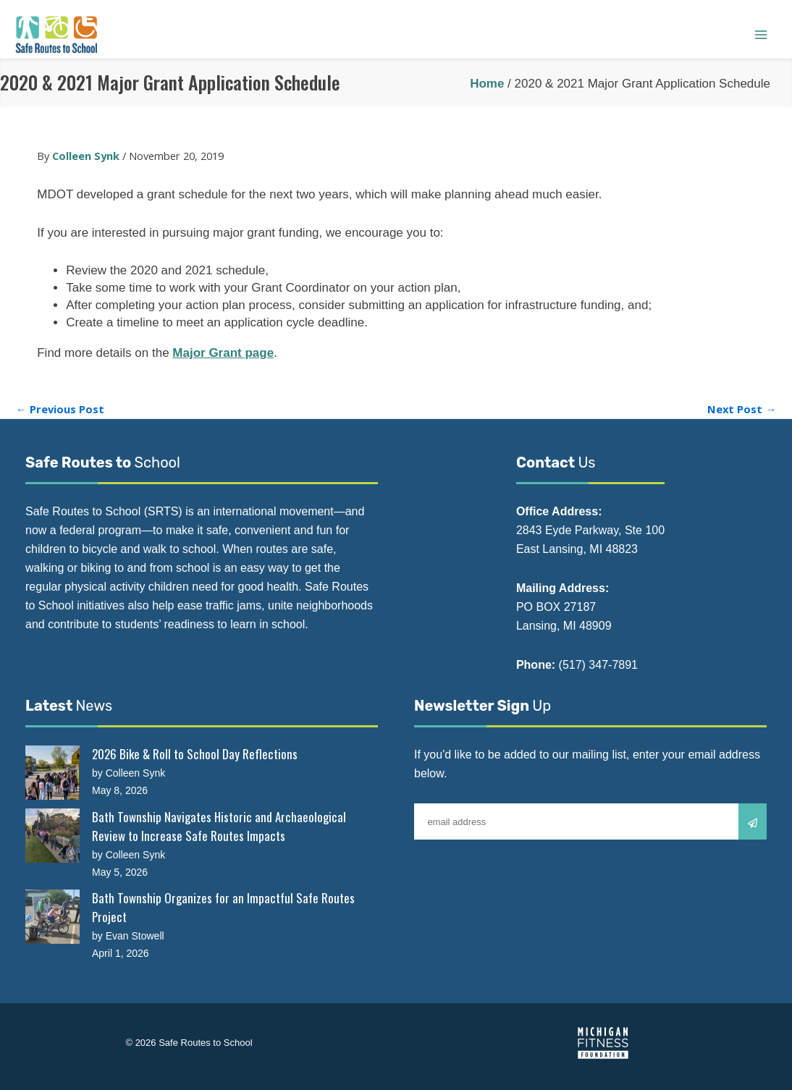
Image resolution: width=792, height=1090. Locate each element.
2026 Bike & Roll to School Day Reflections (195, 754)
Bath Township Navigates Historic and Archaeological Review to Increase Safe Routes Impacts (219, 826)
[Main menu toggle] (761, 35)
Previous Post (60, 409)
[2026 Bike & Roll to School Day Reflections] (52, 772)
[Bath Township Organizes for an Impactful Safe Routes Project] (52, 917)
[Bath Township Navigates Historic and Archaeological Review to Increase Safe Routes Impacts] (52, 835)
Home (487, 83)
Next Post (741, 409)
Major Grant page (223, 353)
